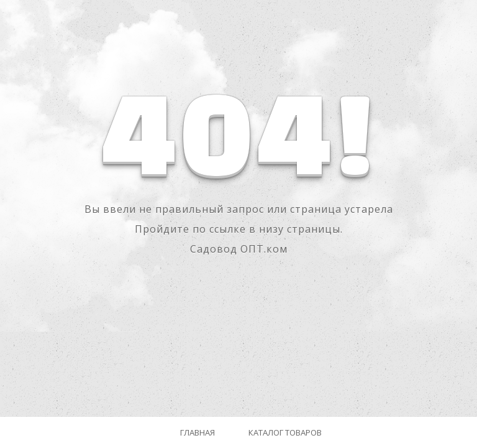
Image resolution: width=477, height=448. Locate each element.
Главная (197, 432)
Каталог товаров (285, 432)
